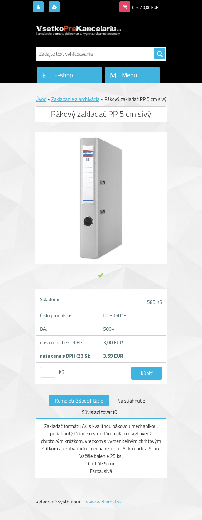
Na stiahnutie (131, 400)
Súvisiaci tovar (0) (100, 412)
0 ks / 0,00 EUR (145, 7)
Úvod (41, 99)
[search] (159, 54)
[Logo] (78, 30)
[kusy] (47, 372)
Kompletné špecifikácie (79, 400)
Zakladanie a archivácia (75, 99)
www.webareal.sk (103, 501)
